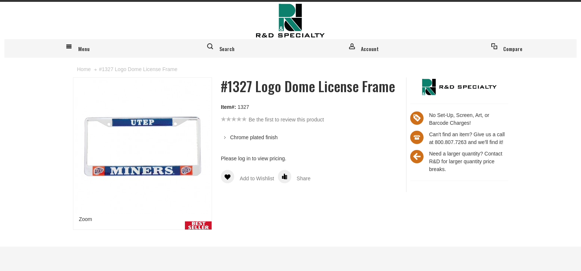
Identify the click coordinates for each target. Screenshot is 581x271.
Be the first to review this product (286, 144)
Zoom (85, 243)
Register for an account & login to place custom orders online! (437, 8)
